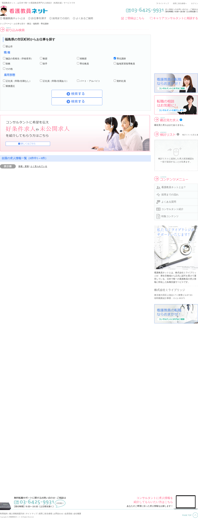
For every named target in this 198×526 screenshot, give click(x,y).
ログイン (194, 3)
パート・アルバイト (90, 81)
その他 (9, 69)
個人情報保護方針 (17, 514)
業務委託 (10, 86)
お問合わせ (58, 514)
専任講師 (45, 24)
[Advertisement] (176, 49)
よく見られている (38, 166)
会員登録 (68, 514)
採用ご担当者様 (45, 514)
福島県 (36, 24)
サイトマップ (163, 3)
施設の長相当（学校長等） (19, 58)
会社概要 (77, 514)
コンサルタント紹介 (172, 209)
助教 (8, 63)
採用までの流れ (170, 194)
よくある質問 (168, 201)
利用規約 (4, 514)
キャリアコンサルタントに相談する (175, 18)
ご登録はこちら (134, 18)
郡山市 (9, 46)
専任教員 (84, 63)
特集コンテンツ (170, 216)
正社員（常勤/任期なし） (19, 81)
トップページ (6, 24)
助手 (45, 63)
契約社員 (121, 81)
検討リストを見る (189, 135)
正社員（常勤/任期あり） (56, 81)
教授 (45, 58)
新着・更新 (23, 166)
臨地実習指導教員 (126, 63)
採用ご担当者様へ (180, 3)
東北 (29, 24)
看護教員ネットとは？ (173, 187)
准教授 (83, 58)
